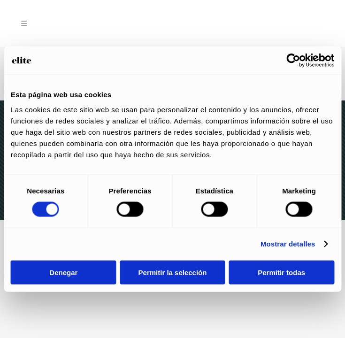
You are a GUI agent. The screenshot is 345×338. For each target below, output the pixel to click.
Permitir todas (281, 272)
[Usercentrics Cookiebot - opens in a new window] (293, 61)
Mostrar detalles (288, 244)
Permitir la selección (172, 272)
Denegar (63, 272)
